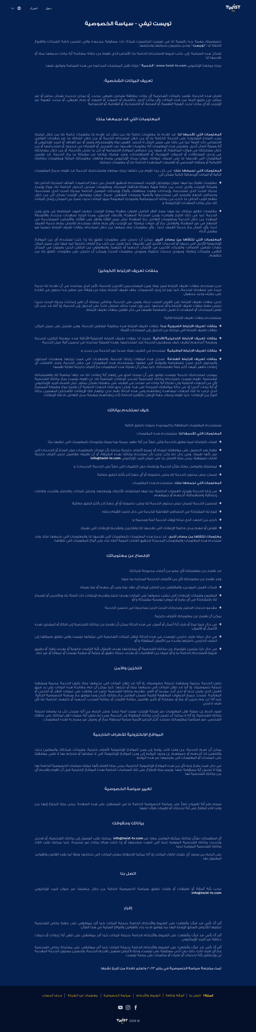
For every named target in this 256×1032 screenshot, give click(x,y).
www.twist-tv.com (171, 65)
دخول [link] (49, 8)
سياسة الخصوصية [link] (117, 995)
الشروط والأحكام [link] (148, 995)
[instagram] (128, 1007)
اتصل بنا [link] (195, 995)
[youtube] (120, 1007)
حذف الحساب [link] (52, 995)
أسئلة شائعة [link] (175, 995)
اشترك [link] (34, 8)
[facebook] (135, 1007)
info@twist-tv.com (106, 458)
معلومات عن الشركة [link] (83, 995)
